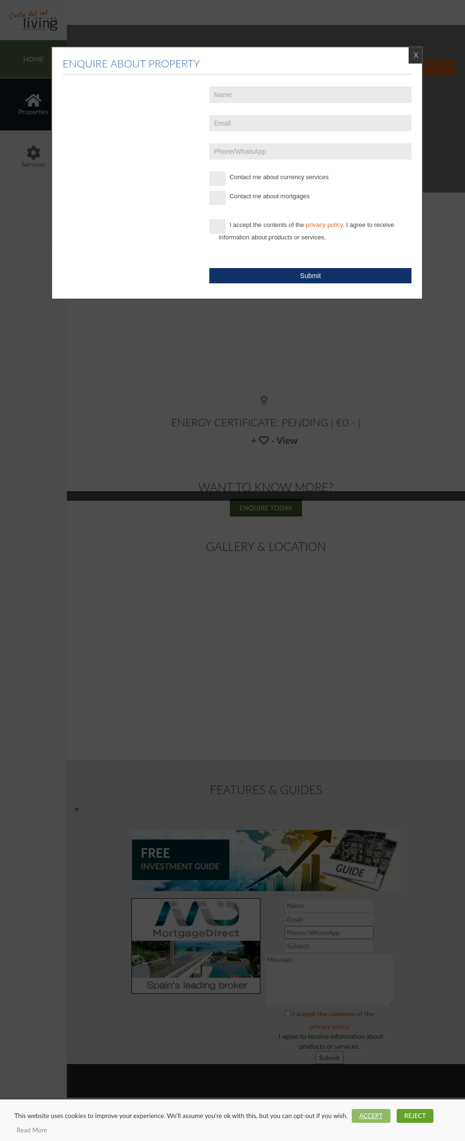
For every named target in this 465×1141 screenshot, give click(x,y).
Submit (310, 276)
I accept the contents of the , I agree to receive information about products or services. (301, 230)
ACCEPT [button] (371, 1115)
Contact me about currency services (269, 179)
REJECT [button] (415, 1115)
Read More (32, 1130)
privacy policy (324, 224)
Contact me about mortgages (259, 198)
